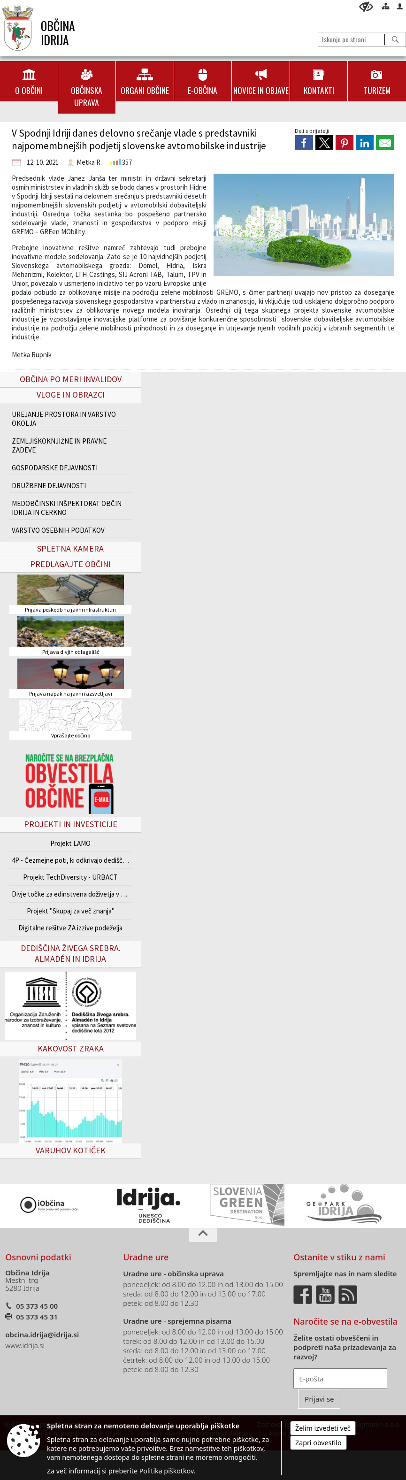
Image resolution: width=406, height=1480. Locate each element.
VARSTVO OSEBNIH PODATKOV (58, 530)
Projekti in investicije (70, 824)
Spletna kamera (70, 548)
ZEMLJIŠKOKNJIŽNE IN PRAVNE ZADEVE (59, 445)
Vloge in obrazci (71, 394)
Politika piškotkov (166, 1470)
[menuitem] (29, 81)
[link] (304, 142)
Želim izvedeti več (323, 1428)
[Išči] (395, 39)
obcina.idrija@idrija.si (42, 1334)
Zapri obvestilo (318, 1442)
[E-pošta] (340, 1378)
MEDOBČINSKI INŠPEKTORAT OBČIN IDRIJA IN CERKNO (67, 508)
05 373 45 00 (37, 1306)
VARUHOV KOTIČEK (71, 1150)
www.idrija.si (25, 1345)
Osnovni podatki (38, 1257)
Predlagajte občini (70, 564)
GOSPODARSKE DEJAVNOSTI (55, 467)
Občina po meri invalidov (71, 379)
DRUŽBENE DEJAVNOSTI (49, 485)
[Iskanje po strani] (351, 39)
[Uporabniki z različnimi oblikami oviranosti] (366, 6)
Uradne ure (146, 1257)
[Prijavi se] (319, 1399)
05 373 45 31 (37, 1316)
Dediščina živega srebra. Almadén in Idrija (71, 953)
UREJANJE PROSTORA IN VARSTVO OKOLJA (64, 419)
